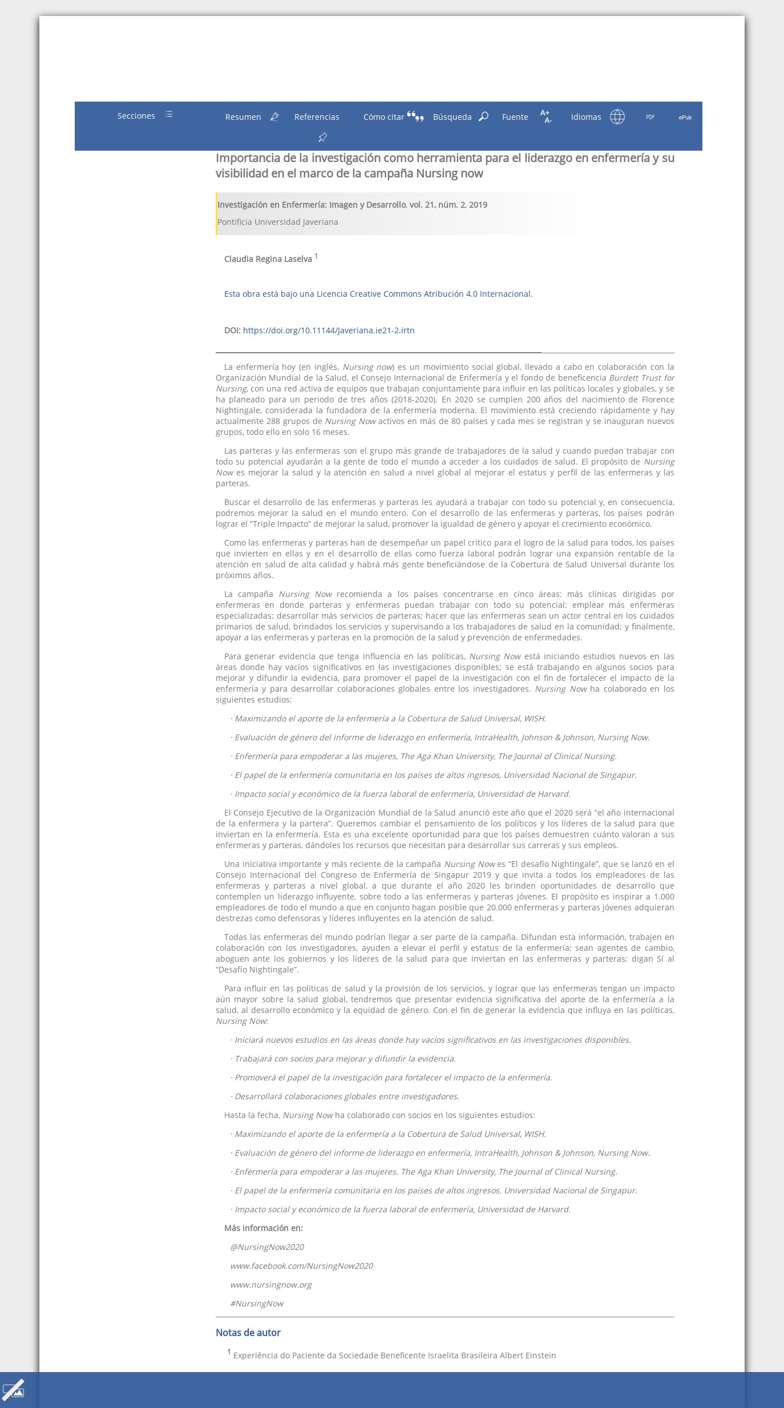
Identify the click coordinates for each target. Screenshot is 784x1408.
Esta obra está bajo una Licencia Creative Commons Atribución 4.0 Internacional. (378, 293)
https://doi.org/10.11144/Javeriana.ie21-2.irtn (329, 330)
